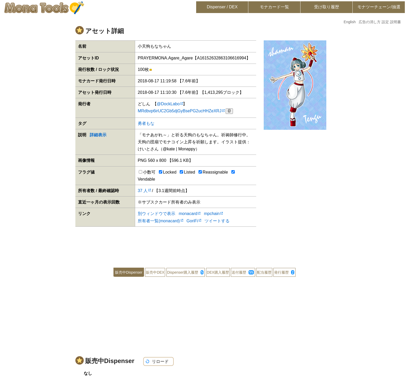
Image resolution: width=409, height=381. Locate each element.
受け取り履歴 (326, 7)
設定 (385, 22)
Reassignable (213, 172)
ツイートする (217, 221)
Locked (168, 172)
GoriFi (192, 221)
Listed (187, 172)
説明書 (395, 22)
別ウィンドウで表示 (156, 213)
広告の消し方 (370, 22)
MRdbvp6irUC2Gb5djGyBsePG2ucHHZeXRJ (179, 111)
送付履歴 (243, 272)
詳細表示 (98, 135)
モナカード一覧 (274, 7)
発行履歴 (284, 272)
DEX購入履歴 (218, 272)
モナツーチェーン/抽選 (378, 7)
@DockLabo (168, 104)
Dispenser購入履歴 (185, 272)
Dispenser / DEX (222, 7)
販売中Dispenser (128, 272)
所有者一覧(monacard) (159, 221)
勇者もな (146, 123)
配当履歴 (264, 272)
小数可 (147, 172)
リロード (160, 361)
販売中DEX (155, 272)
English (350, 22)
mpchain (212, 213)
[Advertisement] (204, 243)
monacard (188, 213)
